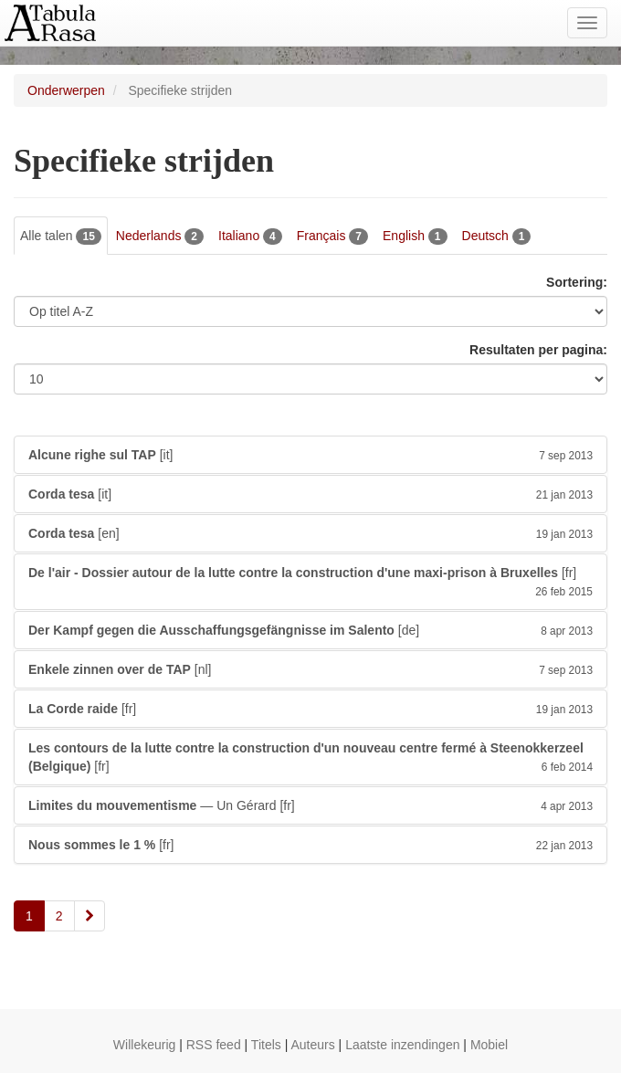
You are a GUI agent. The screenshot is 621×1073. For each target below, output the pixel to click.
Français (332, 236)
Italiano (250, 236)
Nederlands (160, 236)
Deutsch (497, 236)
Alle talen (60, 236)
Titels (266, 1044)
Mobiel (489, 1044)
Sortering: (576, 282)
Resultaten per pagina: (538, 349)
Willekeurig (144, 1044)
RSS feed (213, 1044)
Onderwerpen (66, 90)
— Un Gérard (310, 805)
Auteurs (312, 1044)
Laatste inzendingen (402, 1044)
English (415, 236)
